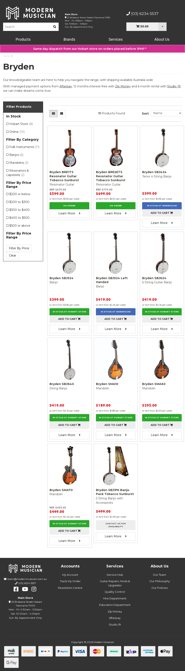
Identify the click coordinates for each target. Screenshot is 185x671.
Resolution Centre (70, 587)
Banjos (16, 155)
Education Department (115, 604)
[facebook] (16, 589)
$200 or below (19, 194)
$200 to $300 (19, 202)
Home (6, 56)
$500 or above (19, 225)
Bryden (18, 56)
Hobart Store (21, 124)
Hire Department (114, 598)
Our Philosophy (159, 581)
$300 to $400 (19, 210)
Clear (12, 255)
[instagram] (33, 589)
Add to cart (162, 212)
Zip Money (115, 611)
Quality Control (115, 591)
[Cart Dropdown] (162, 26)
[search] (55, 27)
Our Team (159, 574)
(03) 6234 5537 (142, 13)
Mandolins (18, 163)
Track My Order (70, 581)
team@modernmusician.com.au (27, 579)
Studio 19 (173, 86)
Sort (145, 113)
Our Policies (159, 587)
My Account (70, 574)
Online (17, 132)
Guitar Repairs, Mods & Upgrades (115, 583)
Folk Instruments (24, 147)
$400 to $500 (19, 218)
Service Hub (114, 574)
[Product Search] (27, 27)
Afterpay (115, 618)
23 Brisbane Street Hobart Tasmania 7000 (88, 17)
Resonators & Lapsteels (17, 173)
